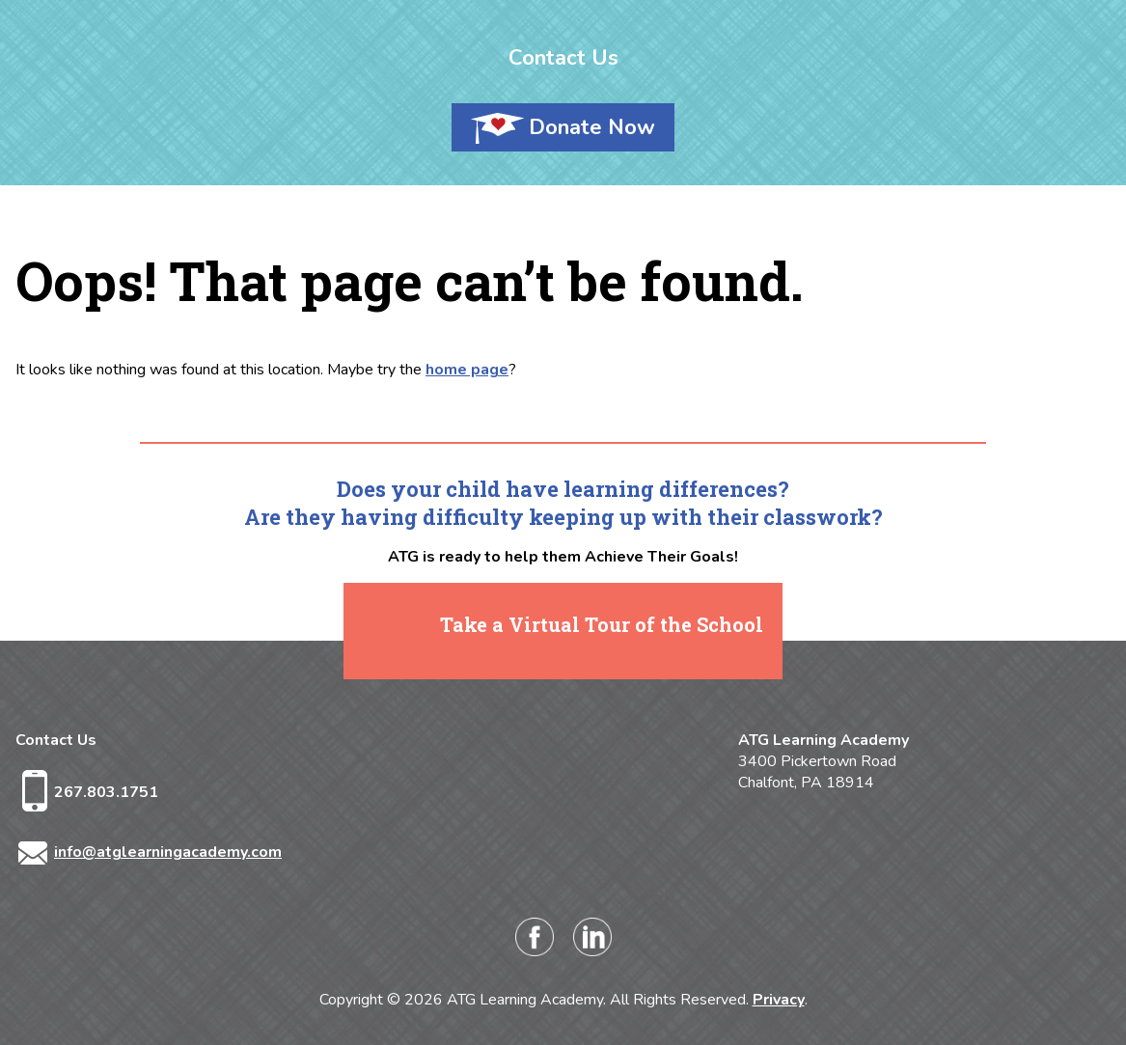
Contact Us (563, 57)
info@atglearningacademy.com (168, 852)
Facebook (534, 937)
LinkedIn (592, 937)
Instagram (476, 937)
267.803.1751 (106, 792)
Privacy (779, 999)
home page (467, 369)
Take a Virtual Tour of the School (601, 624)
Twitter (650, 937)
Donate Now (592, 127)
